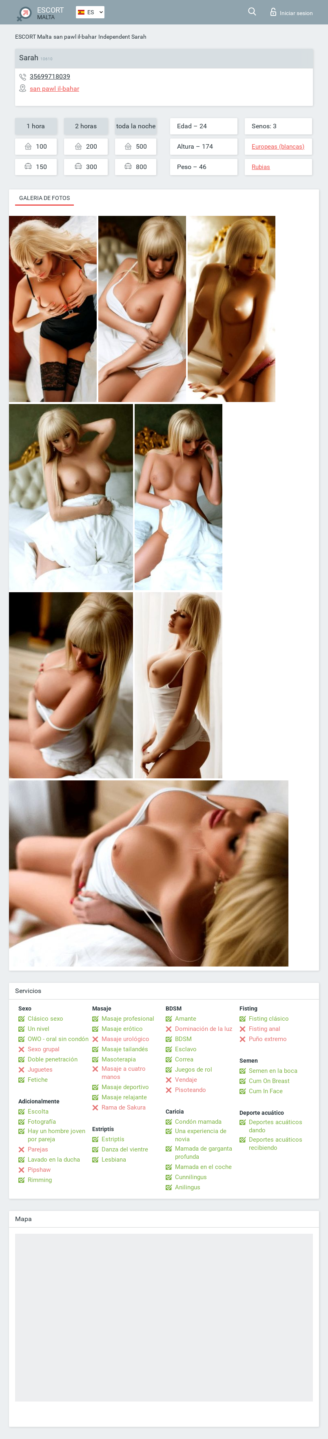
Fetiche (38, 1079)
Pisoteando (190, 1090)
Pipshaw (39, 1169)
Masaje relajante (124, 1097)
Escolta (38, 1111)
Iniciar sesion (291, 11)
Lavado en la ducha (54, 1159)
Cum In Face (266, 1091)
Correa (184, 1059)
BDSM (183, 1039)
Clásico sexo (45, 1018)
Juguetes (40, 1069)
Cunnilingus (191, 1177)
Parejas (38, 1149)
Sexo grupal (44, 1049)
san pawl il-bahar (75, 36)
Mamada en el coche (203, 1167)
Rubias (261, 167)
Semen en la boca (273, 1070)
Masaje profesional (128, 1018)
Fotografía (42, 1121)
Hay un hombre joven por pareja (56, 1135)
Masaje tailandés (125, 1049)
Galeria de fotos (44, 198)
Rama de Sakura (124, 1107)
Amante (185, 1018)
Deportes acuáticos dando (275, 1126)
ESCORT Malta (33, 36)
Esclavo (186, 1049)
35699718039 (50, 76)
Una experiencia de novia (200, 1135)
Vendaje (186, 1079)
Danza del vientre (125, 1149)
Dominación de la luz (203, 1029)
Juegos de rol (193, 1069)
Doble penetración (53, 1059)
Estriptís (113, 1139)
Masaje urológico (125, 1039)
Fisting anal (264, 1029)
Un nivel (38, 1029)
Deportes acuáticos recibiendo (275, 1143)
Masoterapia (119, 1059)
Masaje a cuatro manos (124, 1073)
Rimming (40, 1180)
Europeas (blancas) (278, 146)
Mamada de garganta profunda (203, 1152)
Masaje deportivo (125, 1087)
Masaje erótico (122, 1029)
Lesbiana (114, 1159)
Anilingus (187, 1187)
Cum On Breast (269, 1081)
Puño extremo (268, 1039)
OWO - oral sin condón (58, 1039)
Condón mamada (198, 1121)
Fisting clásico (269, 1018)
